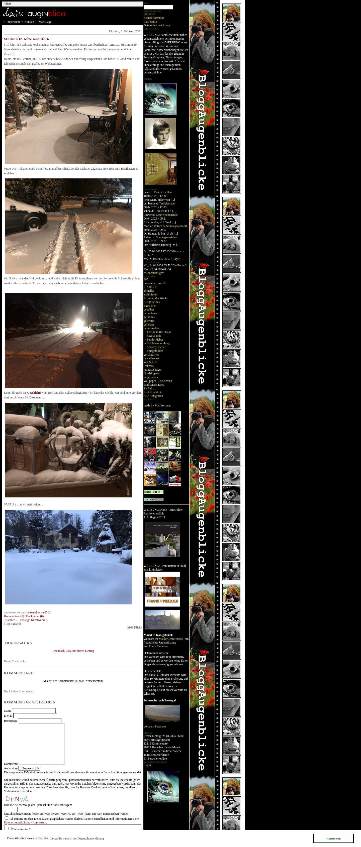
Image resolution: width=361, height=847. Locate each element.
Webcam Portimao (155, 726)
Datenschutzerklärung (157, 25)
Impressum (150, 21)
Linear (80, 681)
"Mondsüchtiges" (154, 273)
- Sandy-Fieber (154, 339)
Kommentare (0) (14, 616)
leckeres (148, 366)
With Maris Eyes (154, 384)
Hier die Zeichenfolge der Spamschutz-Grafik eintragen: (38, 805)
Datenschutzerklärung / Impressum (25, 822)
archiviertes (151, 294)
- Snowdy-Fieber (155, 347)
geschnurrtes (151, 354)
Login (147, 765)
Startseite (149, 14)
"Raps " (175, 259)
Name (7, 710)
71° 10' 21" (150, 287)
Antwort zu (11, 768)
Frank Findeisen (153, 569)
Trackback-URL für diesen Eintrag (73, 651)
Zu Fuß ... (149, 388)
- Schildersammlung (157, 343)
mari (23, 612)
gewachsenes (151, 358)
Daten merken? (21, 829)
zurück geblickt (153, 392)
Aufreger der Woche (156, 298)
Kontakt (29, 22)
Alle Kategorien (153, 396)
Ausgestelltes (152, 302)
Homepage (10, 720)
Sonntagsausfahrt (176, 226)
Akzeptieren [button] (333, 838)
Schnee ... (13, 620)
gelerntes (149, 321)
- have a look (153, 336)
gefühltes (149, 317)
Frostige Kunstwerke (33, 620)
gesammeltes (151, 328)
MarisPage (45, 22)
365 (146, 279)
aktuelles (149, 290)
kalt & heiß (150, 362)
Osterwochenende (166, 215)
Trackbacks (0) (35, 616)
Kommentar (11, 764)
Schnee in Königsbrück (26, 39)
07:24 (47, 612)
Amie (163, 509)
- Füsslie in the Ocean (158, 332)
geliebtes (149, 324)
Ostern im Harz (163, 192)
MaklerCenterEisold (171, 639)
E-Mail (8, 715)
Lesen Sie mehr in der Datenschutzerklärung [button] (77, 838)
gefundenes (150, 313)
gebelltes (149, 309)
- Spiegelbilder (154, 351)
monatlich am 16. (155, 283)
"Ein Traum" (179, 265)
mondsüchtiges (153, 369)
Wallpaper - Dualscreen (158, 381)
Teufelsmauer (167, 203)
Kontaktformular (154, 18)
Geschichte (34, 392)
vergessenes (151, 377)
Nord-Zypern (151, 373)
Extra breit (150, 305)
